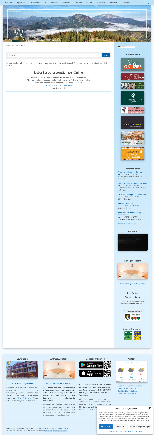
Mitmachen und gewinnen (22, 383)
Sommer (78, 3)
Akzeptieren (105, 427)
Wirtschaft (100, 3)
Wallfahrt (66, 3)
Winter (89, 3)
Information (115, 3)
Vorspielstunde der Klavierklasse (130, 172)
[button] (150, 409)
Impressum (138, 431)
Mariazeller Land (51, 3)
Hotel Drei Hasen (24, 398)
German (122, 47)
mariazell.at (9, 3)
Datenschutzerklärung (127, 431)
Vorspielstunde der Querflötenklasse (132, 183)
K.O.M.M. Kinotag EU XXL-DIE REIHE (132, 195)
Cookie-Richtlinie (113, 431)
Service (127, 3)
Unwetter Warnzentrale (127, 388)
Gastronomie (35, 3)
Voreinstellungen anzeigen (140, 427)
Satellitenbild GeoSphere (127, 391)
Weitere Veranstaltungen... (128, 224)
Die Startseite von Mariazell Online (59, 86)
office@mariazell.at (61, 429)
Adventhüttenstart (125, 204)
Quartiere (21, 3)
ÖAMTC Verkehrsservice (127, 394)
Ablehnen (120, 427)
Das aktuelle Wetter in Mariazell (130, 386)
